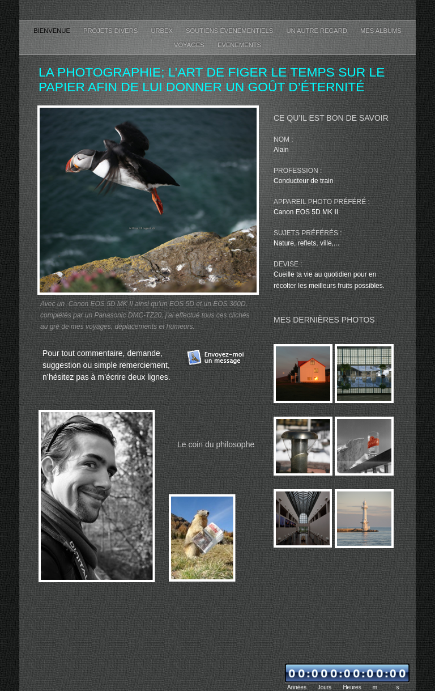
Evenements (239, 44)
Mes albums (381, 30)
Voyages (190, 44)
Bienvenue (52, 30)
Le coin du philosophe (215, 444)
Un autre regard (317, 30)
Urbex (162, 30)
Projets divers (111, 30)
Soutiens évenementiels (230, 30)
